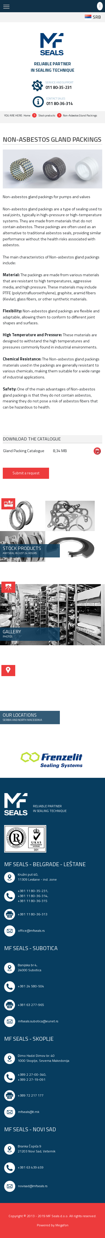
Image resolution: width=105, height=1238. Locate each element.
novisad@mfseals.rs (32, 1186)
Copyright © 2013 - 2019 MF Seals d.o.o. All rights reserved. (52, 1216)
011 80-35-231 (58, 87)
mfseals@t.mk (28, 1111)
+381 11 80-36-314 (32, 895)
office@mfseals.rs (31, 930)
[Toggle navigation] (6, 6)
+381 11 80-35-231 (32, 890)
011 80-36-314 (59, 103)
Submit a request (25, 473)
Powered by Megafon (52, 1225)
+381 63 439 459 (30, 1167)
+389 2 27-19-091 (31, 1079)
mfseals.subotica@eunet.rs (38, 1021)
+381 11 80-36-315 (32, 900)
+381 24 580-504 (31, 986)
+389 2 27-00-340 (31, 1074)
